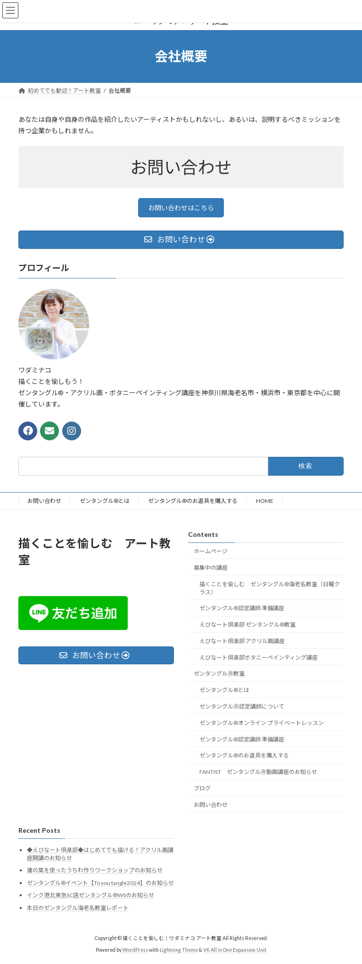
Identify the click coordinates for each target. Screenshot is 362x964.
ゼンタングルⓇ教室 (219, 673)
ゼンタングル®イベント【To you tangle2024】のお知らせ (100, 882)
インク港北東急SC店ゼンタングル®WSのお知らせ (90, 895)
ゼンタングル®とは (105, 500)
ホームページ (211, 551)
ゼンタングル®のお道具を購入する (193, 500)
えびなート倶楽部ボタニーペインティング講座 (258, 657)
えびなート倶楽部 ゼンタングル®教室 (247, 624)
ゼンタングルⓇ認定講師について (241, 706)
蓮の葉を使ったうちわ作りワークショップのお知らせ (95, 870)
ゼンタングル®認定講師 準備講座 (241, 608)
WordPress (135, 950)
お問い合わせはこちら (181, 208)
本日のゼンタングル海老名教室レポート (78, 907)
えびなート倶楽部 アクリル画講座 (242, 641)
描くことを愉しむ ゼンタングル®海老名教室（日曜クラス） (269, 587)
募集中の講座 (211, 567)
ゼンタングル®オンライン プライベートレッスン (261, 722)
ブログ (202, 788)
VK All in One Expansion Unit (234, 950)
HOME (264, 500)
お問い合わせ (44, 500)
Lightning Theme (179, 950)
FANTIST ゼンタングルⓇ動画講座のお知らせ (258, 771)
